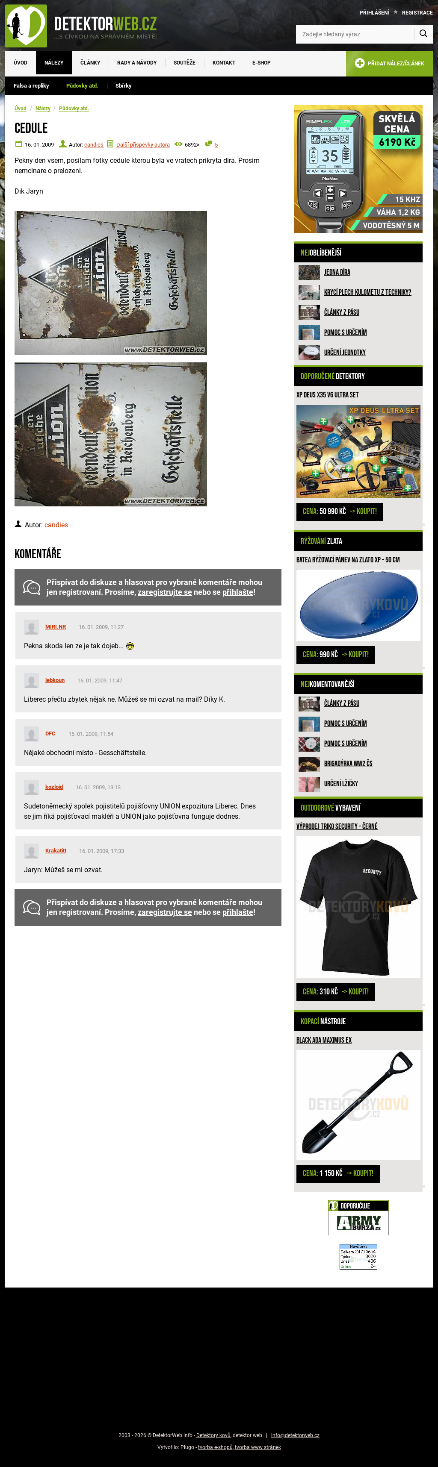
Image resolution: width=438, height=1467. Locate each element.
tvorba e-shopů (215, 1447)
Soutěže (184, 63)
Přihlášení (374, 13)
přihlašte (237, 592)
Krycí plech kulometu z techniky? (367, 292)
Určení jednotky (345, 352)
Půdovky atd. (82, 85)
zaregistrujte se (165, 592)
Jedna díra (337, 272)
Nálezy (53, 63)
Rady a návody (137, 63)
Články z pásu (341, 312)
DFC (50, 733)
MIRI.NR (55, 626)
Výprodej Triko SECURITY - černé (337, 826)
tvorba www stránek (258, 1447)
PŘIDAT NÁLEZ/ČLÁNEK (389, 65)
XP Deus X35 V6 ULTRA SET (327, 395)
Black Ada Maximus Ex (324, 1040)
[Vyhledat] (423, 34)
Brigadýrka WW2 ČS (348, 763)
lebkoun (55, 680)
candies (94, 144)
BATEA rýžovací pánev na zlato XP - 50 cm (348, 560)
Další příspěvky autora (143, 144)
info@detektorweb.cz (295, 1435)
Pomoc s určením (345, 332)
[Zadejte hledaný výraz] (364, 34)
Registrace (417, 13)
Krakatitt (55, 850)
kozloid (54, 787)
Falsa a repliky (31, 85)
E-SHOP (261, 63)
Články (90, 63)
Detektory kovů (213, 1435)
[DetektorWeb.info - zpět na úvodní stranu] (86, 25)
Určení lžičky (341, 783)
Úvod (20, 63)
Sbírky (123, 85)
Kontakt (224, 63)
